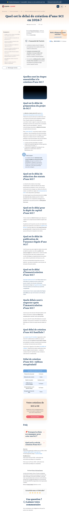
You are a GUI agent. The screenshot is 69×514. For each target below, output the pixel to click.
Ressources (4, 11)
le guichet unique (38, 284)
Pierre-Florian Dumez (34, 30)
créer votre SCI (29, 131)
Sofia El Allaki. (30, 484)
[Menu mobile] (65, 6)
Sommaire (6, 32)
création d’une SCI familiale (30, 336)
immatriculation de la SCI (29, 279)
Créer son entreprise (14, 11)
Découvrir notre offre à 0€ (54, 1)
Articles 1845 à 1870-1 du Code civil (32, 451)
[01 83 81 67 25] (58, 6)
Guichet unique (38, 453)
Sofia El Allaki (32, 34)
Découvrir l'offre (35, 416)
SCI (21, 11)
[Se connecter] (61, 6)
